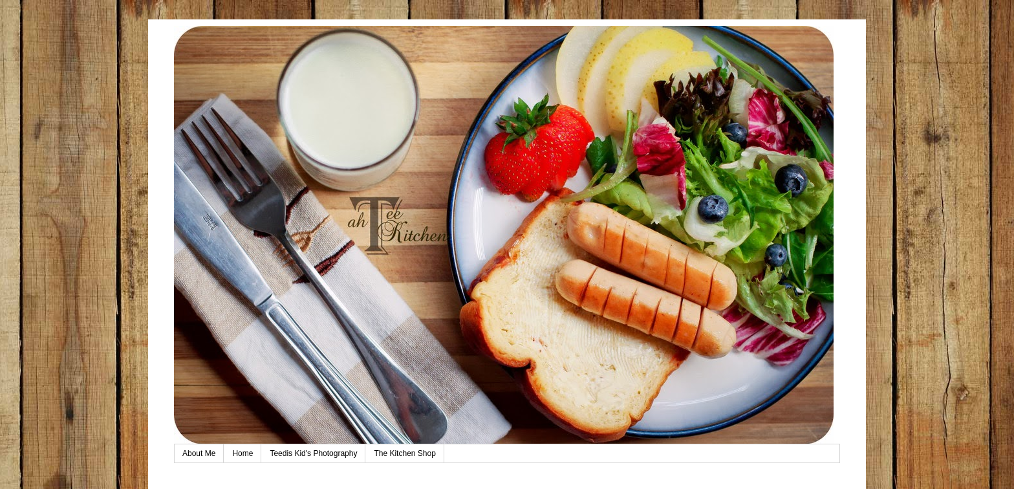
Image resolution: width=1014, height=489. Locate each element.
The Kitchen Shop (404, 453)
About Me (198, 453)
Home (242, 453)
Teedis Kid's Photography (313, 453)
